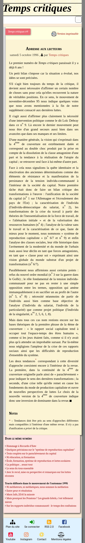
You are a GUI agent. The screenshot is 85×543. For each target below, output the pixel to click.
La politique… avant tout (20, 464)
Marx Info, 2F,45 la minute (21, 494)
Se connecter (32, 523)
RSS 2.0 (49, 523)
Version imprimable (64, 32)
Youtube (10, 536)
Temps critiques (59, 55)
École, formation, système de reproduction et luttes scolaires (38, 460)
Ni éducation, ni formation (21, 457)
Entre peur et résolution (19, 490)
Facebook (64, 523)
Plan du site (12, 523)
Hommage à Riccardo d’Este (21, 446)
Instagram (26, 536)
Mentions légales (61, 536)
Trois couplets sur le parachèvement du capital (31, 453)
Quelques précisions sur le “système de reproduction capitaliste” (41, 449)
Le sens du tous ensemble (20, 468)
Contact (41, 536)
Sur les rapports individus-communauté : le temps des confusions (41, 505)
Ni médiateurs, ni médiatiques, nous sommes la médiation (37, 487)
